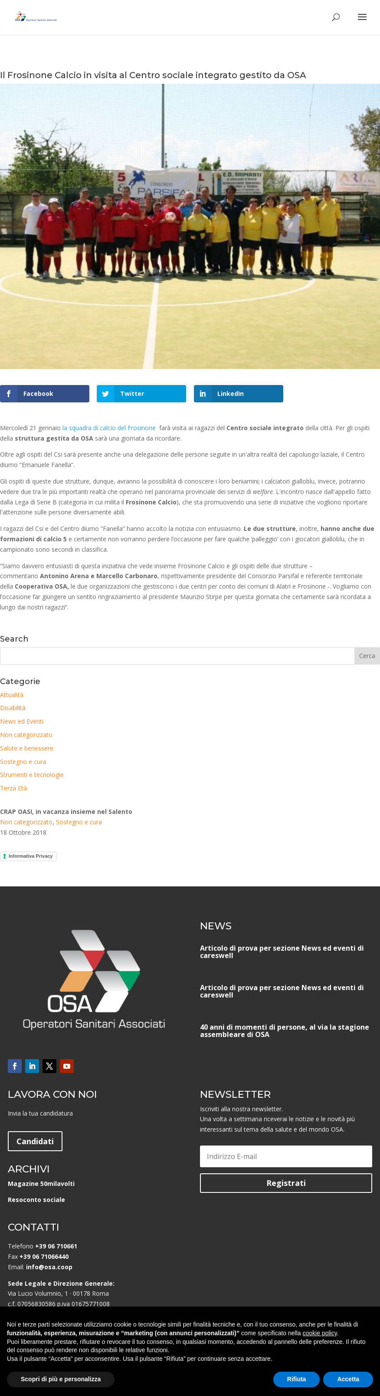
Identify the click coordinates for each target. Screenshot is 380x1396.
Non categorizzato (26, 735)
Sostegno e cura (23, 761)
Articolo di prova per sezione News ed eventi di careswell (282, 951)
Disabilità (13, 708)
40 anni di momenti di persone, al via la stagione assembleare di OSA (284, 1030)
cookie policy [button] (320, 1333)
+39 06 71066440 (44, 1256)
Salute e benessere (26, 748)
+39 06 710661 (56, 1246)
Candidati (35, 1141)
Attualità (11, 695)
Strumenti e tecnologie (32, 774)
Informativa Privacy (31, 856)
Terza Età (13, 788)
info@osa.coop (49, 1267)
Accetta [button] (348, 1379)
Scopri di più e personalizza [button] (61, 1379)
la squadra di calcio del (94, 428)
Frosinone (141, 428)
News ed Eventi (21, 721)
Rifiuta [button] (296, 1379)
